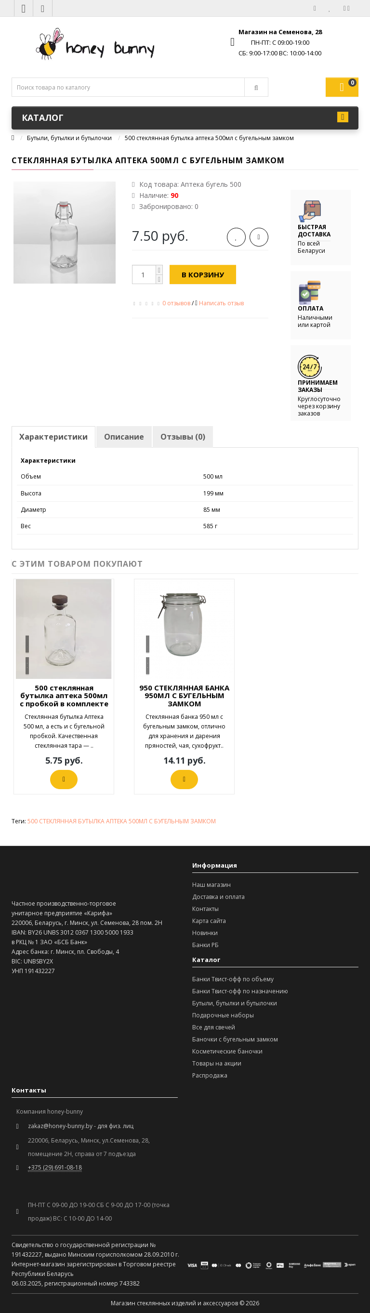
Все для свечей (213, 1027)
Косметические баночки (227, 1051)
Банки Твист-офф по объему (233, 979)
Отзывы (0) (182, 436)
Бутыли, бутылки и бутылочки (69, 138)
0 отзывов (176, 303)
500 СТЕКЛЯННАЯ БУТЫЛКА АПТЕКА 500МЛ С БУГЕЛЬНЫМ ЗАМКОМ (121, 821)
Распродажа (209, 1075)
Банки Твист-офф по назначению (240, 991)
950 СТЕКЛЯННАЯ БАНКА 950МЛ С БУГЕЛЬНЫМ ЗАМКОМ (184, 695)
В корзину (203, 274)
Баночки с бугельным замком (235, 1039)
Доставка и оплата (218, 897)
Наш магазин (211, 885)
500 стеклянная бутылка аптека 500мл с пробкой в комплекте (64, 695)
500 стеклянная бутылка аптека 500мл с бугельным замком (209, 138)
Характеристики (53, 436)
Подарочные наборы (223, 1015)
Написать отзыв (221, 303)
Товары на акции (216, 1063)
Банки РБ (205, 945)
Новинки (205, 933)
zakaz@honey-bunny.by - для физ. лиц (80, 1126)
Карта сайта (209, 921)
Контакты (205, 909)
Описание (124, 436)
